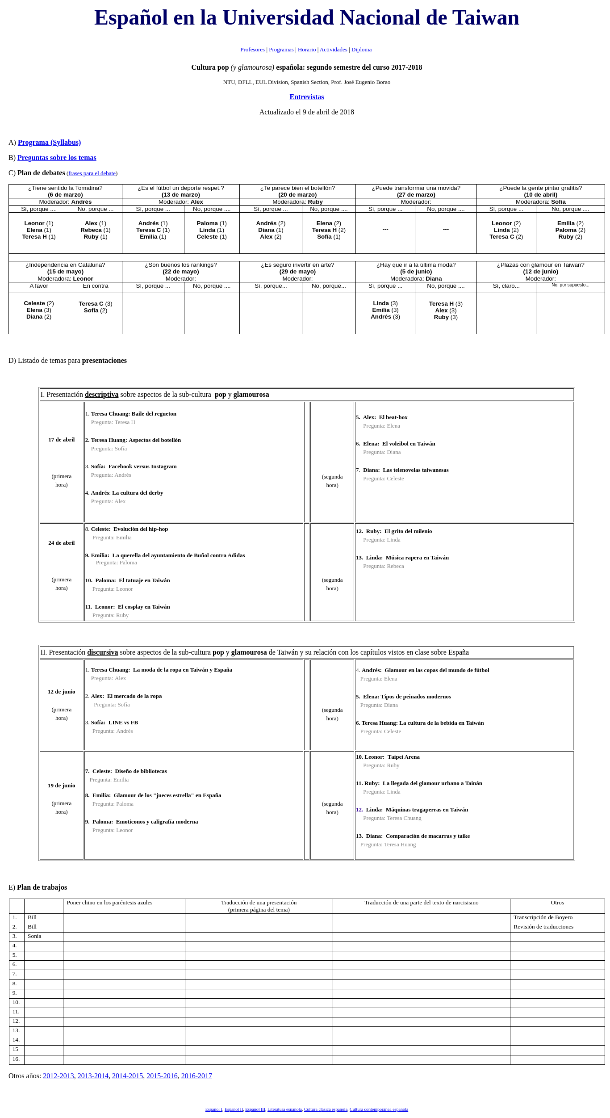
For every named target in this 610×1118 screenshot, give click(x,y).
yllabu (49, 142)
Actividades (333, 49)
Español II (234, 1109)
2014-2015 (127, 1076)
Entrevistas (306, 97)
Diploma (361, 49)
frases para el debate (92, 173)
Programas (281, 49)
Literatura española (284, 1109)
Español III (255, 1109)
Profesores (252, 49)
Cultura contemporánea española (379, 1109)
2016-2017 (196, 1076)
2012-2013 (58, 1076)
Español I (213, 1109)
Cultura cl (325, 1109)
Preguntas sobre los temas (56, 157)
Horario (307, 49)
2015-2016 (161, 1076)
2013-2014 (93, 1076)
